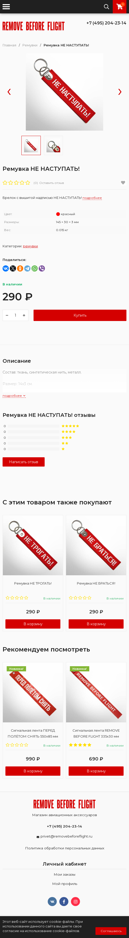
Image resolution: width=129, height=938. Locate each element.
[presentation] (9, 92)
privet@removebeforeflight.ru (66, 836)
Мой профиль (64, 884)
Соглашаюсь (111, 931)
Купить (80, 315)
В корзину (33, 624)
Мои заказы (64, 874)
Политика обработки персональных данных (64, 848)
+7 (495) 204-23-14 (106, 23)
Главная (9, 45)
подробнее (14, 396)
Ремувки (29, 45)
